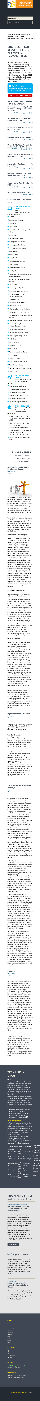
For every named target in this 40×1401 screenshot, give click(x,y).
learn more (13, 1244)
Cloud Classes (13, 254)
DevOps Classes (14, 271)
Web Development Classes (18, 362)
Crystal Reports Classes (17, 261)
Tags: (9, 473)
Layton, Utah (18, 36)
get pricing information (20, 95)
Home (10, 34)
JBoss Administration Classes (18, 291)
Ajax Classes (13, 226)
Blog (9, 1336)
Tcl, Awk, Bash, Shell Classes (18, 352)
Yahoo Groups (15, 752)
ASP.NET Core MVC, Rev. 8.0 (18, 416)
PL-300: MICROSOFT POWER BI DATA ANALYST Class (20, 155)
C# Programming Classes (17, 245)
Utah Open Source (13, 1136)
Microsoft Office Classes (17, 398)
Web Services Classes (16, 365)
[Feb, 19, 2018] (11, 716)
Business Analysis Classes (17, 386)
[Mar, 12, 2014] (11, 471)
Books (9, 1342)
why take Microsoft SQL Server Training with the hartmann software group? (18, 1208)
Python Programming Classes (18, 332)
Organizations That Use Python (19, 714)
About (9, 1338)
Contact (9, 1340)
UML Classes (13, 355)
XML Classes (13, 371)
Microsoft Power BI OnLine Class (19, 137)
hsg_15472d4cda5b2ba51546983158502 (21, 38)
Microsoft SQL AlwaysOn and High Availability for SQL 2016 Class (20, 146)
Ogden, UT (24, 1291)
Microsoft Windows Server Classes (20, 320)
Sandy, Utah (21, 1295)
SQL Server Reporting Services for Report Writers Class (20, 119)
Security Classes (14, 342)
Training (16, 34)
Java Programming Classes (17, 288)
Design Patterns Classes (17, 267)
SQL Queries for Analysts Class (19, 193)
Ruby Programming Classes (18, 336)
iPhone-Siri (11, 971)
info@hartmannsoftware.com (21, 1366)
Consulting (10, 1332)
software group (19, 1392)
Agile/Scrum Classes (16, 220)
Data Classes (13, 264)
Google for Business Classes (18, 395)
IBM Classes (13, 284)
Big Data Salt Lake (19, 1138)
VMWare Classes (15, 358)
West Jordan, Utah (14, 1291)
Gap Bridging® (11, 1328)
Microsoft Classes (15, 306)
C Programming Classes (17, 242)
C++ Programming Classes (17, 248)
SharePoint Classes (15, 345)
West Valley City (16, 1297)
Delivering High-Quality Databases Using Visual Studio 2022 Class (20, 109)
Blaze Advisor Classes (16, 238)
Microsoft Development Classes (19, 309)
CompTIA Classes (15, 258)
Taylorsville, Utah (15, 1299)
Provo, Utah (24, 1293)
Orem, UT (16, 1293)
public (10, 73)
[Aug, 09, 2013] (11, 790)
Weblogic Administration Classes (20, 368)
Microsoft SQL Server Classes (19, 312)
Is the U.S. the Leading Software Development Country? (19, 468)
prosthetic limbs (13, 874)
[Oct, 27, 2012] (11, 973)
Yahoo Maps (15, 737)
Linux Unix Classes (15, 299)
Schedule (10, 1330)
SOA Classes (13, 349)
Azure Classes (13, 235)
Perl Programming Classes (17, 329)
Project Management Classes (18, 401)
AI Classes (12, 223)
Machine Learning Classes (17, 302)
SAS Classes (13, 339)
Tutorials (10, 1334)
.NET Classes (13, 217)
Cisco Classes (13, 251)
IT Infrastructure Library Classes (19, 389)
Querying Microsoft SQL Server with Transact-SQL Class (20, 174)
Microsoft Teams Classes (17, 392)
